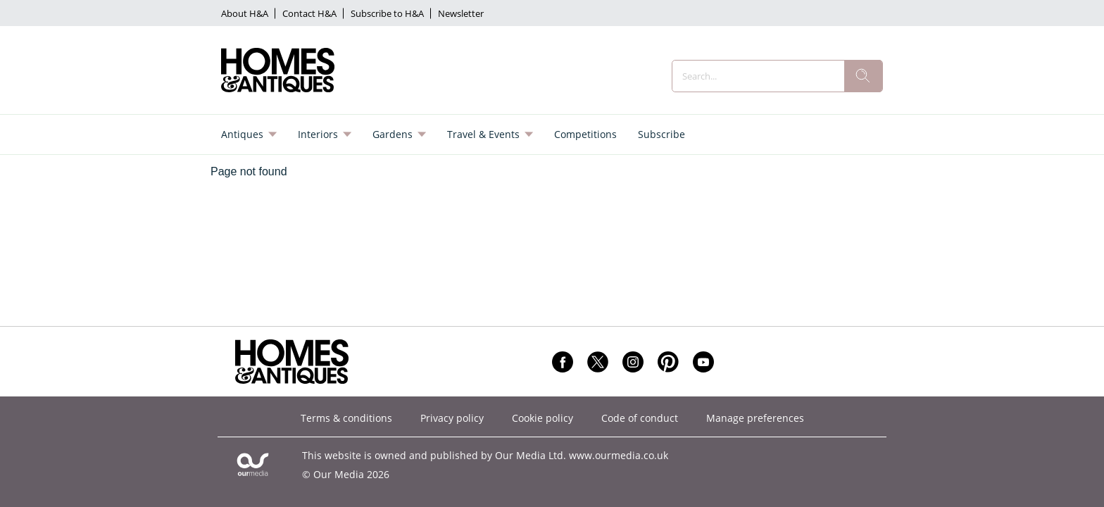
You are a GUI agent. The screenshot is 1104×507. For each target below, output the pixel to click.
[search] (863, 76)
